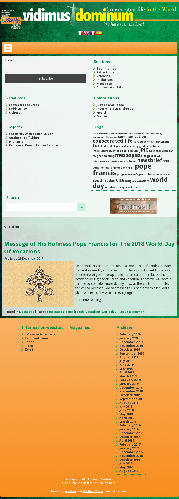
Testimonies (106, 68)
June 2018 (126, 410)
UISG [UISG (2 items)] (120, 180)
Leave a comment (132, 312)
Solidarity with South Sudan (31, 134)
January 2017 (128, 448)
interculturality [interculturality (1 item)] (102, 150)
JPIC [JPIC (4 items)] (143, 150)
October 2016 (129, 459)
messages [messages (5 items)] (127, 154)
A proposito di (75, 479)
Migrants (16, 141)
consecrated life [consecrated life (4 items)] (113, 140)
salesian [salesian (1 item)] (158, 174)
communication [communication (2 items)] (132, 136)
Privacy (93, 479)
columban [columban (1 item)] (99, 137)
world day (109, 312)
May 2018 (126, 414)
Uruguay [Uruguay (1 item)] (130, 181)
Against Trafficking (24, 137)
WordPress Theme (93, 491)
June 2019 (126, 364)
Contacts (107, 479)
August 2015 (128, 471)
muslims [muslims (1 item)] (123, 161)
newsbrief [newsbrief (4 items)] (149, 160)
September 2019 (131, 353)
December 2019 (130, 342)
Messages (104, 83)
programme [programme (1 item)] (124, 174)
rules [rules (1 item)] (148, 174)
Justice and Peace (110, 105)
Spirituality (18, 108)
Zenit (29, 349)
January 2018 (128, 429)
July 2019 (125, 361)
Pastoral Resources (24, 105)
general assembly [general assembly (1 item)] (127, 146)
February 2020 (130, 334)
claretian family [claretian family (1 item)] (152, 133)
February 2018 (130, 425)
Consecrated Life (109, 87)
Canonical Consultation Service (33, 145)
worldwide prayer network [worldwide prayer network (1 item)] (122, 187)
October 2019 (129, 349)
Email (9, 60)
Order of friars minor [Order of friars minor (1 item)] (106, 167)
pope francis (74, 312)
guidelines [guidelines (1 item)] (145, 146)
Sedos (29, 342)
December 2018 (130, 387)
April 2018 (126, 418)
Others (14, 112)
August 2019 (128, 357)
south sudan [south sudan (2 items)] (104, 180)
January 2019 (128, 384)
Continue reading (90, 299)
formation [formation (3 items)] (104, 145)
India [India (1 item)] (156, 146)
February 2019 (130, 380)
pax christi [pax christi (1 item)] (127, 167)
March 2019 (127, 376)
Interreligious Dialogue (114, 108)
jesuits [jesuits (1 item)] (134, 150)
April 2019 (126, 372)
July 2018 (125, 406)
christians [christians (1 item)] (134, 133)
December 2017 (130, 433)
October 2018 (129, 395)
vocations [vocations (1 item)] (143, 181)
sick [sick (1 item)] (166, 174)
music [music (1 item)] (113, 161)
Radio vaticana (36, 338)
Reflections (105, 72)
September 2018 (131, 399)
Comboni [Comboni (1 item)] (111, 137)
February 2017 (130, 444)
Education (104, 116)
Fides (29, 346)
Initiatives (104, 79)
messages (56, 312)
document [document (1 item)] (162, 141)
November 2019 (131, 346)
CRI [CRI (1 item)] (153, 141)
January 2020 (128, 338)
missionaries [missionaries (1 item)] (101, 161)
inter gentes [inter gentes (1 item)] (121, 150)
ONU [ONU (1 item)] (166, 161)
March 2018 (127, 421)
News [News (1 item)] (132, 161)
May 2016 (126, 467)
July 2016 (125, 463)
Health (101, 112)
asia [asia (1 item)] (95, 133)
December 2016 (130, 452)
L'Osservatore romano (42, 334)
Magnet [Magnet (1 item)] (98, 156)
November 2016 (131, 455)
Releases (103, 76)
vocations (93, 312)
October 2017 (129, 437)
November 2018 (131, 391)
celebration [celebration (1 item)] (106, 133)
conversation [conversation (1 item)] (141, 141)
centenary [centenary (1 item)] (121, 133)
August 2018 (128, 403)
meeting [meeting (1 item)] (108, 156)
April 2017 (126, 440)
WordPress (70, 491)
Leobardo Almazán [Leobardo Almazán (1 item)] (161, 150)
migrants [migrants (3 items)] (150, 155)
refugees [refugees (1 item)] (139, 174)
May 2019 (126, 368)
